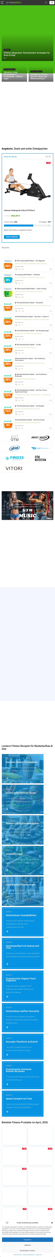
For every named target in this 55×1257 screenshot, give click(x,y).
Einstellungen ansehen (27, 1250)
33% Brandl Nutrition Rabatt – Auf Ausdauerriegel (33, 303)
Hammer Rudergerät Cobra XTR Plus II (19, 183)
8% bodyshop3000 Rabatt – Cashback (27, 247)
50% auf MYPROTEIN (11, 1174)
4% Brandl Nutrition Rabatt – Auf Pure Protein (30, 392)
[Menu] (2, 2)
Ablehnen (27, 1245)
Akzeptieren (27, 1240)
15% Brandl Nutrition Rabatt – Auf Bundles (30, 378)
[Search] (46, 2)
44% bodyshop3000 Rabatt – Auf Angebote (31, 233)
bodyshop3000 (19, 239)
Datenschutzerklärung (29, 1254)
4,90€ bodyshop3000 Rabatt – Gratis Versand (31, 261)
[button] (52, 1223)
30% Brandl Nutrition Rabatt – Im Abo (29, 317)
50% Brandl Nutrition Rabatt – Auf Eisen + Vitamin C (32, 289)
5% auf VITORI (27, 1174)
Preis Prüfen (12, 209)
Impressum (39, 1254)
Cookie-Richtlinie (17, 1254)
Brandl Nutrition (19, 281)
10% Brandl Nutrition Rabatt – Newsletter (30, 275)
